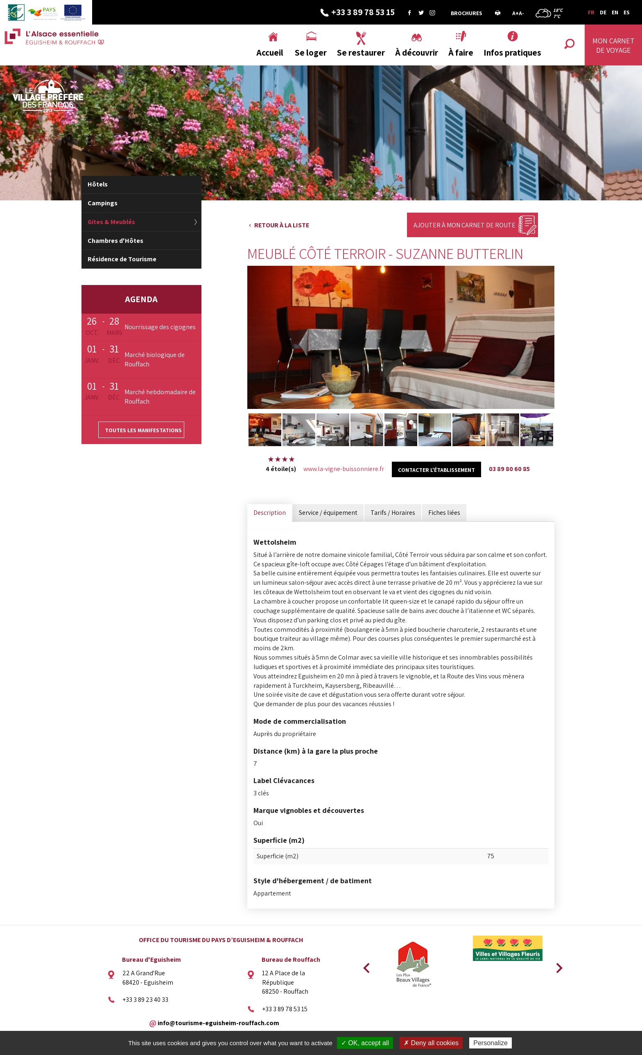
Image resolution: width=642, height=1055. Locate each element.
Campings (103, 203)
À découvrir (416, 52)
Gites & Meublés (111, 222)
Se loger (311, 52)
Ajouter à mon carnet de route (464, 225)
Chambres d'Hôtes (115, 240)
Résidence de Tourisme (122, 259)
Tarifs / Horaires (393, 512)
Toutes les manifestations (143, 430)
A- (521, 13)
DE (603, 12)
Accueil (269, 52)
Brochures (466, 13)
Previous (365, 965)
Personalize (490, 1042)
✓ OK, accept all (365, 1042)
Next (556, 965)
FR (591, 12)
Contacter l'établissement (436, 470)
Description (269, 512)
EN (615, 12)
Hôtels (98, 184)
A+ (515, 13)
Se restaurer (361, 52)
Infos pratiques (512, 52)
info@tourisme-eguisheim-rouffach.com (218, 1023)
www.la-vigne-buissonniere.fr (343, 469)
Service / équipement (328, 512)
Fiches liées (444, 512)
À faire (460, 52)
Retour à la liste (281, 225)
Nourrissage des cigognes (160, 327)
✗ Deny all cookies (431, 1042)
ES (627, 12)
